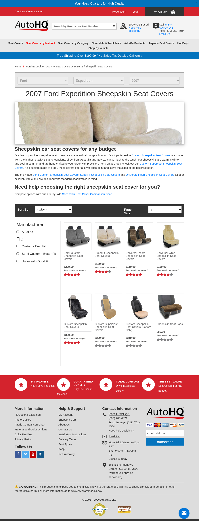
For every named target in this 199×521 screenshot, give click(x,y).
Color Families (23, 434)
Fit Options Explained (28, 414)
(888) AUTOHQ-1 (119, 414)
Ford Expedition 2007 (39, 66)
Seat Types (65, 444)
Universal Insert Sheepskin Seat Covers (150, 174)
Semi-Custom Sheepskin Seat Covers (55, 174)
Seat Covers (15, 43)
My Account (119, 11)
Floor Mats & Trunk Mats (106, 43)
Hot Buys (182, 43)
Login (136, 11)
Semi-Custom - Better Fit (39, 253)
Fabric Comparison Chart (30, 424)
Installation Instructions (72, 434)
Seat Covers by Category (73, 43)
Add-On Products (135, 43)
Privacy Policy (23, 439)
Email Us (164, 33)
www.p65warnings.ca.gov (86, 490)
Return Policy (66, 454)
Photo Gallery (23, 419)
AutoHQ (27, 232)
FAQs (61, 449)
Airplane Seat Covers (161, 43)
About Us (64, 424)
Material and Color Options (31, 429)
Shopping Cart (67, 419)
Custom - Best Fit (34, 246)
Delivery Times (67, 439)
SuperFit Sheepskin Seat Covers (100, 174)
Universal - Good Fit (35, 261)
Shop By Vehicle (98, 48)
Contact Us (65, 429)
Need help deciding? (135, 29)
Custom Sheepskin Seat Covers (151, 155)
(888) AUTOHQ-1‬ (166, 26)
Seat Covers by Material (40, 43)
